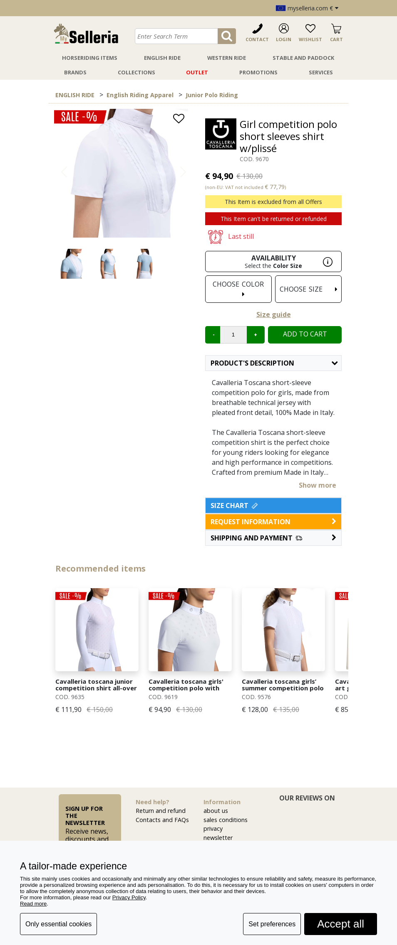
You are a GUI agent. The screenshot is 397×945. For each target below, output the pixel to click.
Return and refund (161, 811)
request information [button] (273, 521)
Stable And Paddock (303, 57)
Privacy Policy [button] (129, 897)
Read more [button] (33, 904)
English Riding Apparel (140, 95)
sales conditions (225, 820)
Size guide (273, 314)
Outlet (197, 72)
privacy (213, 828)
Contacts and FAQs (162, 820)
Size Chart (235, 505)
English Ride (162, 57)
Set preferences (271, 924)
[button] (273, 538)
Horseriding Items (89, 57)
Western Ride (226, 57)
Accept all (340, 924)
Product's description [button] (274, 363)
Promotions (258, 72)
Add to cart (305, 334)
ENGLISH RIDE (74, 95)
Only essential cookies (58, 924)
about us (215, 811)
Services (321, 72)
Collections (136, 72)
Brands (75, 72)
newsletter (218, 838)
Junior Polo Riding (212, 95)
